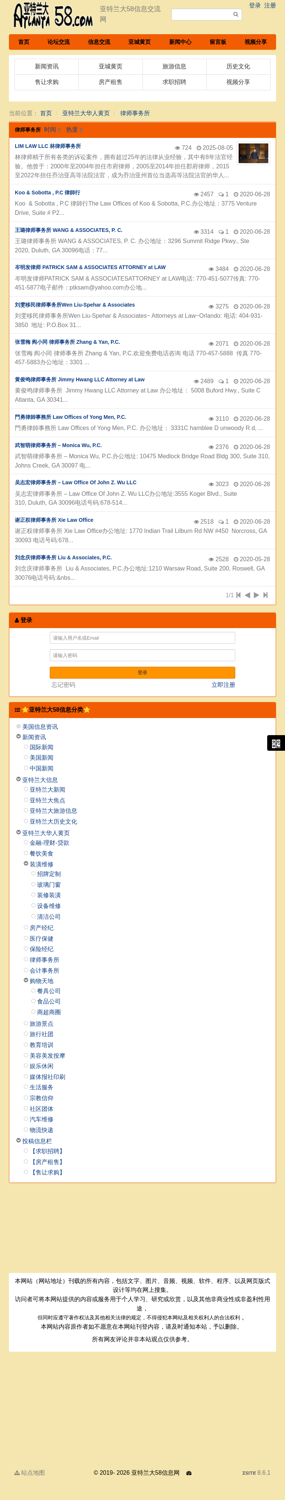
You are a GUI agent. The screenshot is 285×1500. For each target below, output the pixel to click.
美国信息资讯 (40, 727)
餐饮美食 (41, 853)
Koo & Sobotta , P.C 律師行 (47, 192)
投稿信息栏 (37, 1141)
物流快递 (41, 1130)
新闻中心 (180, 42)
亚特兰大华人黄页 (86, 113)
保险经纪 (41, 949)
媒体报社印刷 (47, 1077)
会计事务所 (44, 970)
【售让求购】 (47, 1172)
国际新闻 (41, 747)
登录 (255, 5)
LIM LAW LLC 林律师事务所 (48, 146)
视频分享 (256, 42)
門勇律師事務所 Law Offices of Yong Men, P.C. (70, 417)
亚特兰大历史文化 (53, 821)
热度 (72, 129)
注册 (270, 5)
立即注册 (223, 685)
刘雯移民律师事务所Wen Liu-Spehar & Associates (75, 305)
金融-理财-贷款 (49, 843)
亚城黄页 (139, 42)
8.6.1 (256, 1474)
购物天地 (41, 981)
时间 (50, 129)
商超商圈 (49, 1012)
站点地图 (29, 1473)
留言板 (218, 42)
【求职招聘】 (47, 1151)
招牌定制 (49, 874)
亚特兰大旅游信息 (53, 811)
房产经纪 (41, 928)
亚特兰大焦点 (47, 800)
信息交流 (99, 42)
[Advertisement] (142, 1230)
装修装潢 (49, 895)
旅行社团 (41, 1034)
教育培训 (41, 1045)
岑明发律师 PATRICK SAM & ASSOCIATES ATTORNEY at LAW (90, 267)
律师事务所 (135, 113)
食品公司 (49, 1001)
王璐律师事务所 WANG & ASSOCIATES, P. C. (68, 230)
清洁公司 (49, 917)
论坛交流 (59, 42)
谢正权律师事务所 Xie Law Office (54, 520)
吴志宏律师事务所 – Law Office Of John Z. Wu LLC (76, 482)
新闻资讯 (34, 737)
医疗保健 (41, 938)
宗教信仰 (41, 1098)
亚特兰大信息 (40, 780)
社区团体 (41, 1109)
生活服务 (41, 1087)
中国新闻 (41, 768)
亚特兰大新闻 (47, 789)
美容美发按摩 (47, 1056)
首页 (23, 42)
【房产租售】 (47, 1162)
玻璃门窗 (49, 885)
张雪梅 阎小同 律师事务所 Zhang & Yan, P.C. (67, 342)
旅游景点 (41, 1024)
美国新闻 (41, 757)
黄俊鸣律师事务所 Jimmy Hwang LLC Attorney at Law (80, 379)
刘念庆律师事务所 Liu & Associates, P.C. (63, 557)
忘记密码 (63, 685)
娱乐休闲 (41, 1066)
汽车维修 (41, 1119)
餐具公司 (49, 991)
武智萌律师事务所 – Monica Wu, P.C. (58, 445)
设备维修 (49, 906)
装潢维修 (41, 864)
